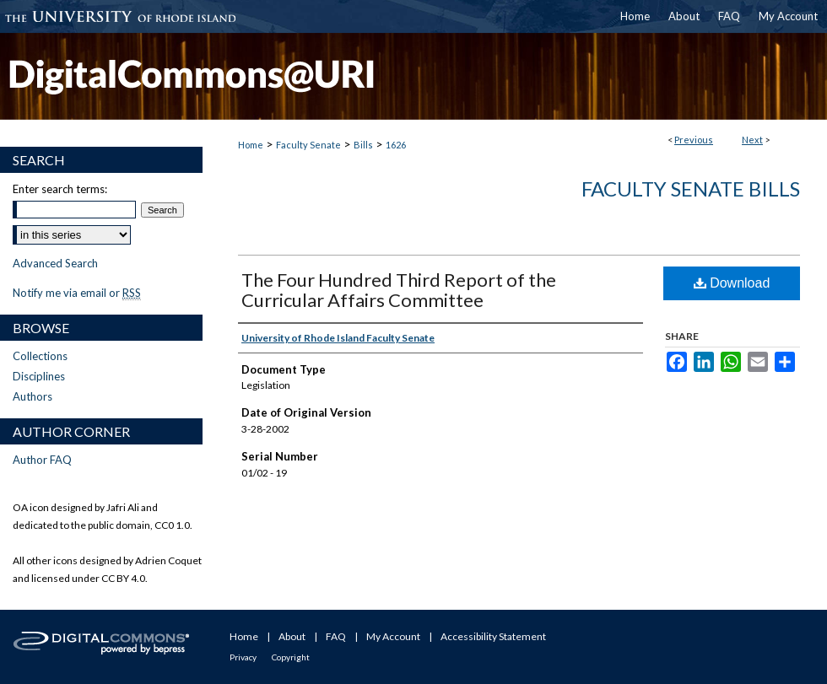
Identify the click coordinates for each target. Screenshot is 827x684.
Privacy (243, 657)
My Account (393, 636)
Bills (363, 144)
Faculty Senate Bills (690, 188)
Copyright (291, 657)
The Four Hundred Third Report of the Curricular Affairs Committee (398, 289)
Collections (40, 356)
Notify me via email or (77, 292)
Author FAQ (42, 459)
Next (752, 139)
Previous (693, 139)
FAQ (336, 636)
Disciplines (39, 376)
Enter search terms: (60, 189)
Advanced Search (55, 263)
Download (732, 283)
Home (250, 144)
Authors (32, 396)
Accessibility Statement (493, 636)
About (291, 636)
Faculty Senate (308, 144)
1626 (396, 144)
